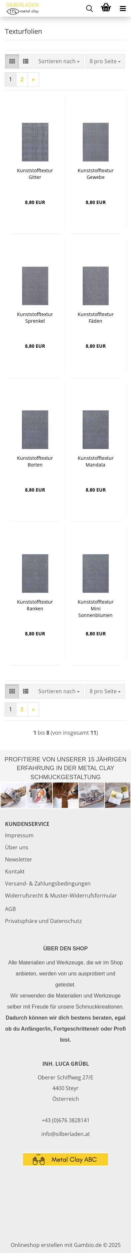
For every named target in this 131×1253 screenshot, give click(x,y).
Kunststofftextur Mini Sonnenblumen (96, 608)
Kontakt (15, 871)
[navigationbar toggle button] (122, 8)
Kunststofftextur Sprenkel (35, 317)
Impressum (19, 835)
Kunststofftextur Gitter (35, 173)
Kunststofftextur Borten (35, 461)
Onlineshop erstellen (37, 1245)
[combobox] (59, 61)
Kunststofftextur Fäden (96, 317)
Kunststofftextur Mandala (96, 461)
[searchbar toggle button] (89, 8)
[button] (12, 61)
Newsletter (18, 859)
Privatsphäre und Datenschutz (43, 921)
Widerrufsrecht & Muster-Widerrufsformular (61, 895)
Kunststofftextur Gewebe (96, 173)
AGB (10, 909)
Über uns (16, 847)
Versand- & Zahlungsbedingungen (48, 883)
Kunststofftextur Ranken (35, 605)
